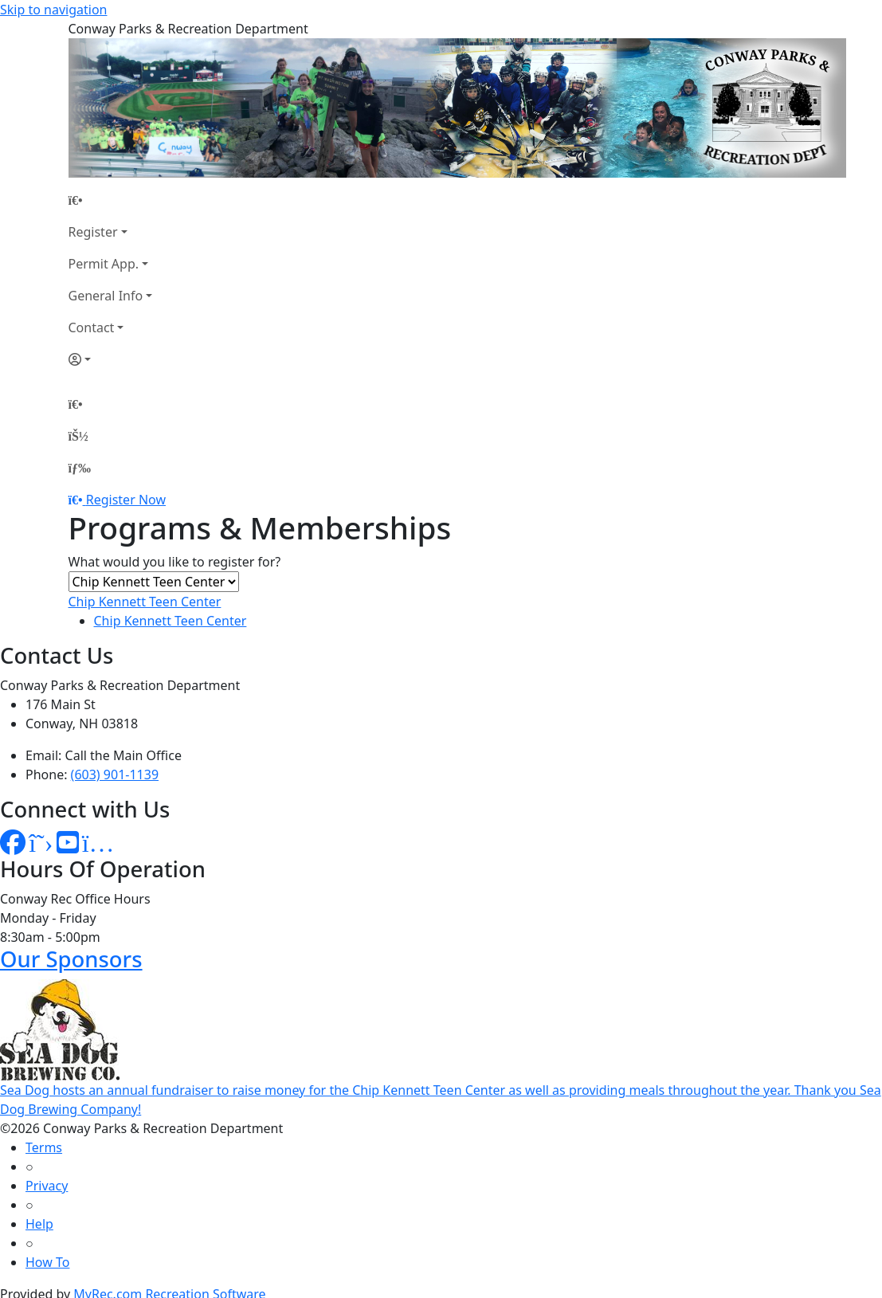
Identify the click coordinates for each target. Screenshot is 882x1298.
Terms (43, 1147)
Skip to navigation (53, 9)
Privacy (46, 1185)
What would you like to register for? (175, 562)
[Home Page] (111, 200)
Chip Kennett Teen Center (145, 601)
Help (39, 1224)
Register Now (126, 499)
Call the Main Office (123, 755)
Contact (92, 327)
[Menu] (80, 468)
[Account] (111, 359)
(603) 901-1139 (115, 774)
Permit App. (104, 264)
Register (93, 232)
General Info (106, 295)
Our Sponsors (71, 959)
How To (47, 1262)
